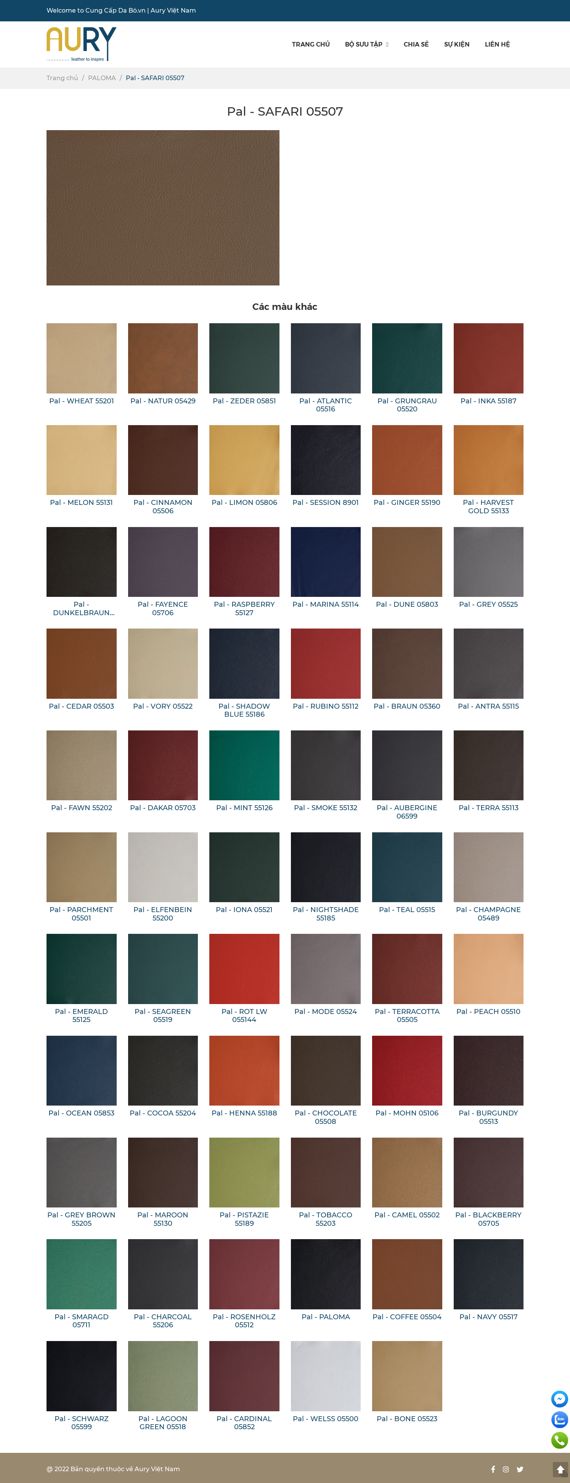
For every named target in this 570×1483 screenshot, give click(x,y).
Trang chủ (311, 44)
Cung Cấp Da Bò (111, 10)
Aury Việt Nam (173, 10)
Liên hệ (497, 44)
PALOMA (102, 78)
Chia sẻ (416, 44)
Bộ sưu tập (367, 44)
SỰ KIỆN (457, 44)
